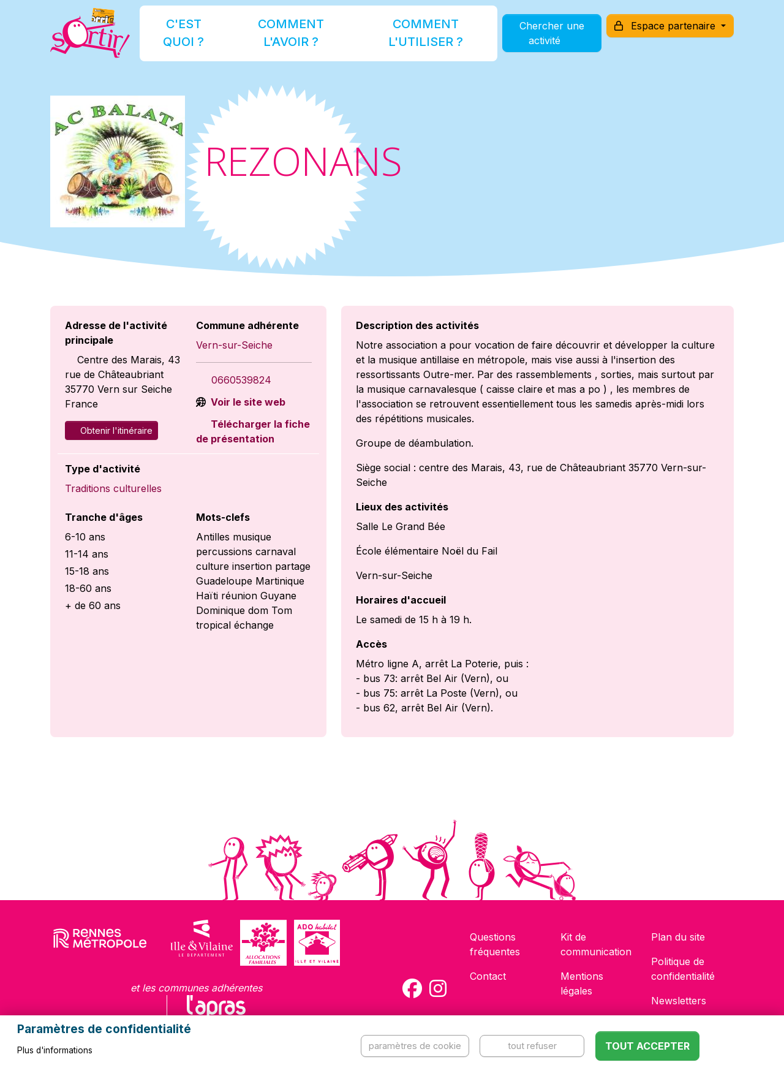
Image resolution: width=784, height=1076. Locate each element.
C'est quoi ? (197, 39)
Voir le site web (246, 402)
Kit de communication (595, 944)
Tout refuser (532, 1045)
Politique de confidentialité (683, 968)
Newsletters (678, 1001)
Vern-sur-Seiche (234, 345)
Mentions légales (581, 983)
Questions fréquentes (495, 944)
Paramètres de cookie (415, 1045)
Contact (488, 976)
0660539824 (241, 380)
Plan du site (678, 937)
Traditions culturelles (113, 488)
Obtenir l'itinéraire (111, 430)
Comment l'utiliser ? (405, 39)
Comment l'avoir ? (290, 39)
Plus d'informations (54, 1050)
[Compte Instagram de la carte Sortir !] (438, 988)
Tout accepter (647, 1046)
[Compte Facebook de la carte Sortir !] (412, 988)
